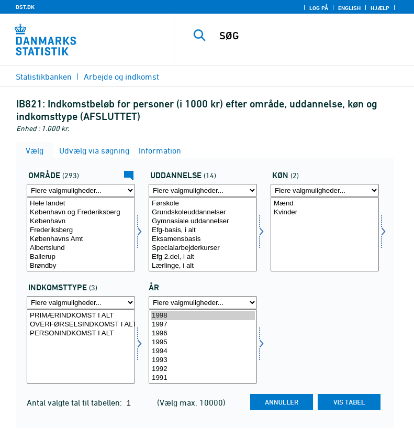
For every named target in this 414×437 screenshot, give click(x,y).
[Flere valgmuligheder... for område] (81, 190)
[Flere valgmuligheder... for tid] (203, 302)
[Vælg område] (81, 234)
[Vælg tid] (203, 346)
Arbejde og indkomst (121, 76)
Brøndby (81, 265)
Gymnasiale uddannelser (203, 221)
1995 (203, 342)
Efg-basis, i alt (203, 230)
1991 (203, 378)
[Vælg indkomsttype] (81, 346)
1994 (203, 351)
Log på (318, 8)
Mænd (325, 203)
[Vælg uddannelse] (203, 234)
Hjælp (380, 8)
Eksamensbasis (203, 239)
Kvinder (325, 212)
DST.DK (25, 6)
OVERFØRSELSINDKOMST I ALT (81, 324)
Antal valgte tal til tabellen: (75, 402)
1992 (203, 369)
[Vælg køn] (325, 234)
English (349, 8)
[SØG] (310, 35)
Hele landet (81, 203)
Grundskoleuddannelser (203, 212)
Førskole (203, 203)
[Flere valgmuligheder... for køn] (325, 190)
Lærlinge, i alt (203, 265)
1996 (203, 333)
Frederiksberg (81, 230)
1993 (203, 360)
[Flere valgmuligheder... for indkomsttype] (81, 302)
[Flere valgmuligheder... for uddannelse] (203, 190)
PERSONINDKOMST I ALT (81, 333)
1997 (203, 324)
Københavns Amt (81, 239)
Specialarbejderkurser (203, 248)
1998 (203, 315)
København (81, 221)
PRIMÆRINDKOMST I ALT (81, 315)
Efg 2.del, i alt (203, 257)
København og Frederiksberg (81, 212)
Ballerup (81, 257)
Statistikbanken (44, 76)
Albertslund (81, 248)
